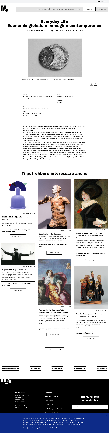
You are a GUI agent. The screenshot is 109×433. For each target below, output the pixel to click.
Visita (38, 9)
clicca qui (79, 424)
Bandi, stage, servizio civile (53, 409)
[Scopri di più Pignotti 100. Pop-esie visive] (18, 290)
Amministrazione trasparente (54, 405)
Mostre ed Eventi (57, 9)
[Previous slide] (91, 84)
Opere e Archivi (70, 9)
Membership (10, 368)
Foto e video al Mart (51, 396)
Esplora (101, 9)
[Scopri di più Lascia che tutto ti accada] (54, 253)
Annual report (48, 401)
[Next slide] (95, 84)
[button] (99, 9)
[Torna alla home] (4, 9)
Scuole (102, 368)
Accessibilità (46, 9)
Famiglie (80, 368)
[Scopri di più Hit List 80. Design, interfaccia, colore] (18, 236)
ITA (99, 1)
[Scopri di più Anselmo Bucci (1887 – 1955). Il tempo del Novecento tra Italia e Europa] (91, 260)
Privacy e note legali (51, 413)
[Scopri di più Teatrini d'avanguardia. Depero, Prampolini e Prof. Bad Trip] (91, 338)
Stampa (35, 368)
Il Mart (79, 9)
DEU (105, 1)
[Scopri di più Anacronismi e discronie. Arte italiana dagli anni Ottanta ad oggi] (54, 334)
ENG (102, 1)
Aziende (57, 368)
